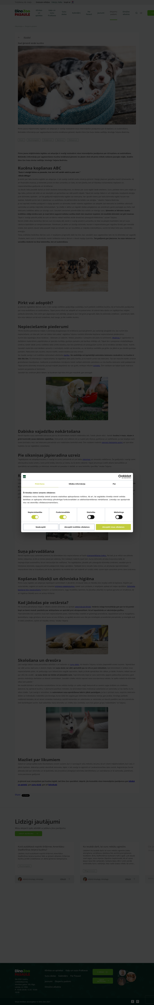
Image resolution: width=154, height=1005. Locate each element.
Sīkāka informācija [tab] (77, 484)
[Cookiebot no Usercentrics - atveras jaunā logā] (120, 476)
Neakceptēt (41, 527)
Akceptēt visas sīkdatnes (113, 527)
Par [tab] (114, 484)
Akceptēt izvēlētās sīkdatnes (77, 527)
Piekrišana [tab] (39, 484)
